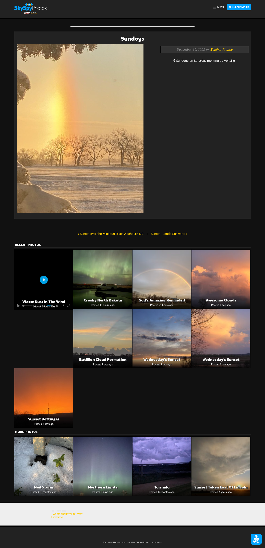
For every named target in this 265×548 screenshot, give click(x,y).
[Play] (44, 280)
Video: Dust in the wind (43, 301)
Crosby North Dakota (103, 300)
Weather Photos (221, 50)
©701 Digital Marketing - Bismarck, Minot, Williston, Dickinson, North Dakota (132, 542)
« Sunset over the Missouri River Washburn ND (110, 234)
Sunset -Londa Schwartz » (169, 234)
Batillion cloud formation (102, 359)
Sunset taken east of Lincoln (221, 487)
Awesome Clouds (221, 300)
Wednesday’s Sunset (161, 359)
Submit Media (239, 7)
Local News (57, 517)
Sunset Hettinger (43, 419)
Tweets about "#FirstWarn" (67, 514)
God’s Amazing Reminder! (161, 300)
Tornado (162, 487)
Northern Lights (102, 487)
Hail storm (43, 487)
